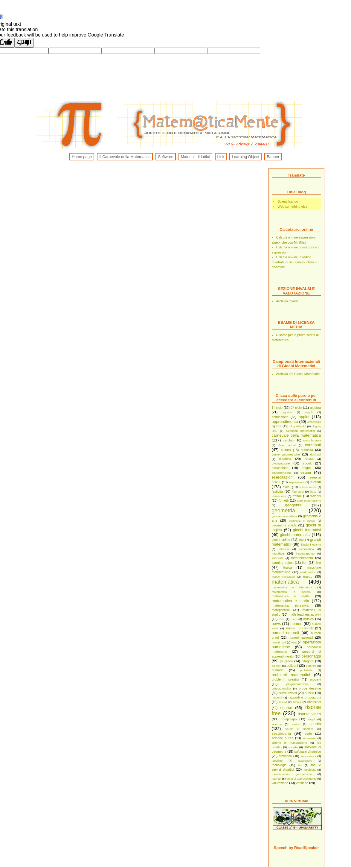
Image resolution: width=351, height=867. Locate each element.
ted (300, 765)
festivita (277, 491)
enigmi (306, 468)
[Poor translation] (24, 43)
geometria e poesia (302, 520)
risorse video (309, 714)
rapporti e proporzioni (305, 697)
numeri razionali (301, 637)
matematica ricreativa (290, 605)
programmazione (297, 684)
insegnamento (305, 553)
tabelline (277, 760)
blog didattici (297, 426)
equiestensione (282, 472)
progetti (315, 679)
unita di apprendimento (301, 778)
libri (304, 562)
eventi (315, 482)
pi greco (286, 661)
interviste (278, 558)
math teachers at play (305, 614)
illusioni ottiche (311, 544)
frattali (297, 496)
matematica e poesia (291, 591)
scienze (277, 724)
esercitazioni (283, 477)
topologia (309, 769)
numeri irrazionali (299, 628)
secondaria (281, 733)
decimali (315, 454)
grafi (301, 539)
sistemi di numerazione (289, 742)
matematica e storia (290, 601)
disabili (309, 459)
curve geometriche (286, 454)
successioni (308, 756)
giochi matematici (295, 534)
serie (308, 733)
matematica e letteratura (292, 587)
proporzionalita (281, 688)
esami (305, 472)
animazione (280, 417)
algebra (315, 407)
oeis (294, 642)
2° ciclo (296, 407)
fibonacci (297, 491)
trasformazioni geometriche (292, 774)
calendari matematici (300, 430)
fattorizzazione (307, 487)
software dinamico (307, 751)
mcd (282, 619)
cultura (286, 450)
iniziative (278, 553)
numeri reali (279, 642)
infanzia (284, 549)
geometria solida (284, 525)
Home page (82, 156)
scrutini (296, 724)
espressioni (296, 482)
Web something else (292, 206)
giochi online (281, 539)
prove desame (310, 688)
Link (221, 156)
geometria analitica (284, 516)
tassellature (305, 760)
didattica (285, 459)
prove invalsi (287, 693)
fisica (313, 491)
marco (307, 576)
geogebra (293, 505)
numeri (296, 623)
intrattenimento (302, 558)
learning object (283, 562)
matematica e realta (291, 596)
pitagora (308, 661)
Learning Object (245, 156)
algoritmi (287, 412)
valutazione (280, 783)
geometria (283, 511)
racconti (277, 697)
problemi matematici (291, 674)
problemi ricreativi (285, 679)
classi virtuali (287, 445)
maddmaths (308, 572)
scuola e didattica (299, 729)
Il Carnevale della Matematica (124, 156)
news (276, 623)
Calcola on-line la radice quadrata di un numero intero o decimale (294, 262)
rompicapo (289, 719)
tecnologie (279, 765)
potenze (311, 665)
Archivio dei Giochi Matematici (298, 374)
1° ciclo (277, 407)
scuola (315, 724)
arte (278, 426)
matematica (285, 582)
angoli (308, 412)
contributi (313, 445)
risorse (286, 707)
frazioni (315, 496)
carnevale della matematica (296, 435)
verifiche (302, 783)
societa (292, 747)
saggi (311, 719)
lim (318, 562)
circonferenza (312, 440)
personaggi (311, 656)
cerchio (288, 440)
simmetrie (309, 738)
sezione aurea (282, 738)
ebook (307, 463)
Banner (273, 156)
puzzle (309, 693)
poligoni (292, 665)
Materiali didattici (195, 156)
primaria (278, 670)
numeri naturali (285, 633)
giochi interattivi (307, 530)
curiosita (307, 450)
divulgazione (281, 463)
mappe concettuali (283, 576)
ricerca (297, 702)
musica (308, 619)
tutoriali (276, 778)
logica (287, 567)
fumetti (284, 500)
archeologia (314, 421)
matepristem (281, 610)
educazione (280, 468)
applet (304, 416)
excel (286, 487)
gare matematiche (309, 500)
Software (165, 156)
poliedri (276, 665)
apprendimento (285, 421)
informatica (307, 549)
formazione (279, 496)
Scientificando (288, 201)
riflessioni (314, 702)
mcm (294, 619)
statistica (285, 756)
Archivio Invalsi (287, 301)
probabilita (306, 670)
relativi (283, 702)
